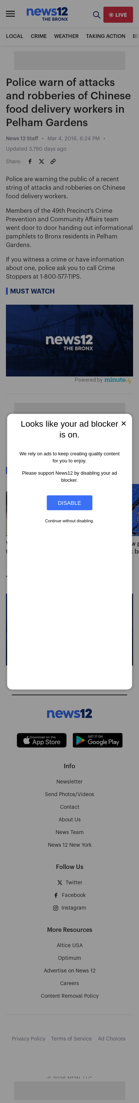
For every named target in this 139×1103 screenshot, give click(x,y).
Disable (69, 503)
